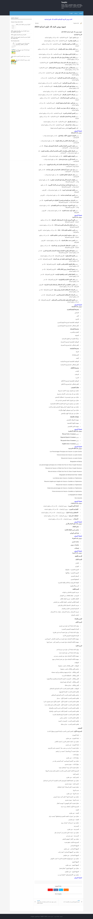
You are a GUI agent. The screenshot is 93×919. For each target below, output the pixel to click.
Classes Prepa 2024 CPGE (17, 22)
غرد (61, 889)
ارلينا (58, 916)
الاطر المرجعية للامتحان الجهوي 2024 (18, 34)
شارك (50, 889)
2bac (37, 23)
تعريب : (52, 916)
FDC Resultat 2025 (15, 40)
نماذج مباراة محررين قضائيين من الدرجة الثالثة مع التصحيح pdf (22, 44)
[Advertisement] (21, 90)
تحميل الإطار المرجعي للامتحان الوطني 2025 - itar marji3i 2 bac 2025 (20, 31)
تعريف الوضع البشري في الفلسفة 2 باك (71, 901)
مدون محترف (50, 916)
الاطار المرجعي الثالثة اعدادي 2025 (23, 24)
